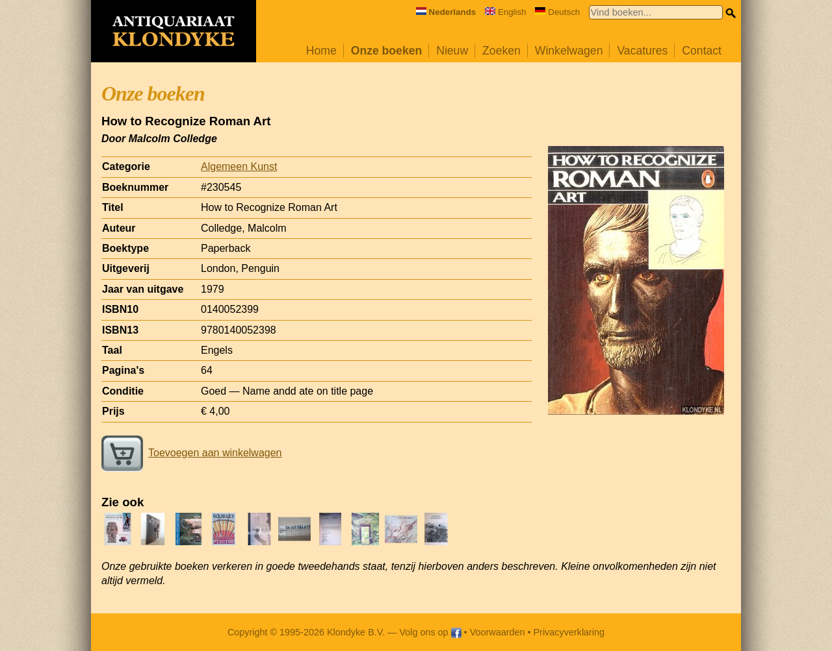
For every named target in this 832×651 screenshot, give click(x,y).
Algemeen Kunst (239, 166)
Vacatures (642, 50)
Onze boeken (386, 50)
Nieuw (452, 50)
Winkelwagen (569, 50)
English (505, 12)
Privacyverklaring (569, 632)
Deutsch (557, 12)
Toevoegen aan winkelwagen (191, 452)
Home (321, 50)
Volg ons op (430, 632)
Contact (702, 50)
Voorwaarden (497, 632)
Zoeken (501, 50)
